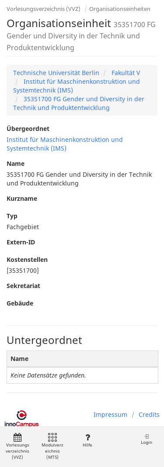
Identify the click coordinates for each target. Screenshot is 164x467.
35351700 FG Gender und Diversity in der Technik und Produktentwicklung (78, 103)
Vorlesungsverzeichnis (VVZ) (43, 9)
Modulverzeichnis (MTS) (52, 446)
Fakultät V (125, 73)
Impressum (110, 414)
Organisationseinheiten (119, 9)
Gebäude (20, 303)
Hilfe (87, 440)
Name (15, 163)
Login (146, 439)
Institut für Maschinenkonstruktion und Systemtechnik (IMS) (65, 143)
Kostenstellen (27, 259)
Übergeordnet (28, 128)
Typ (12, 216)
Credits (149, 414)
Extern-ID (21, 242)
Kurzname (22, 198)
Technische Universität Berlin (56, 73)
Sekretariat (23, 286)
